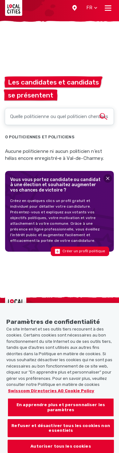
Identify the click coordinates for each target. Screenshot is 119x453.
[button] (74, 8)
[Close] (107, 178)
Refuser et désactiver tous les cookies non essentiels (60, 432)
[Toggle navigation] (108, 8)
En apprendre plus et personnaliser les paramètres (61, 412)
